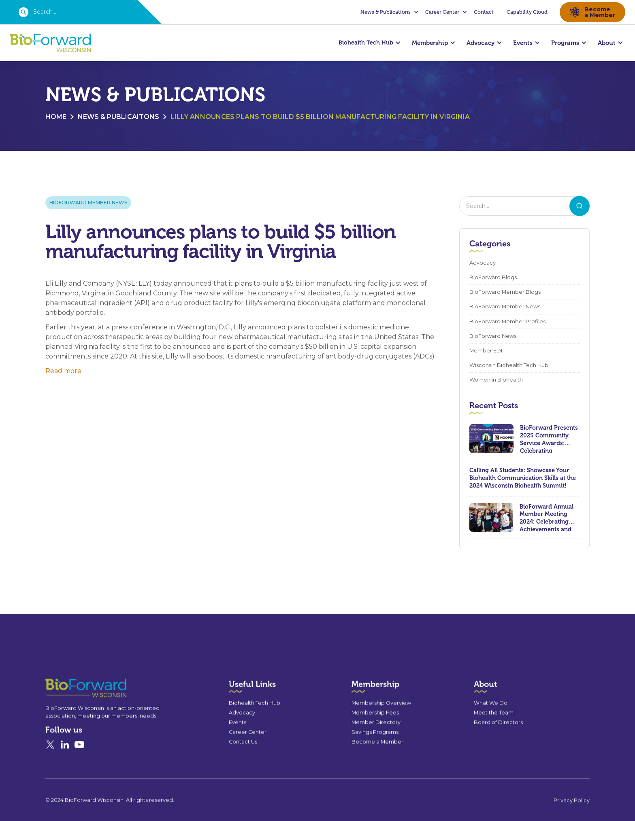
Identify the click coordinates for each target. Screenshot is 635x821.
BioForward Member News (88, 204)
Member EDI (485, 352)
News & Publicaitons (118, 118)
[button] (388, 12)
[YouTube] (79, 771)
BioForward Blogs (493, 279)
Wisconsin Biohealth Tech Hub (508, 366)
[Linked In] (65, 771)
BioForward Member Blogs (505, 293)
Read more (63, 372)
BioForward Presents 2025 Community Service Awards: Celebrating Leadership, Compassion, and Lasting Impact (549, 439)
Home (55, 118)
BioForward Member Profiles (507, 323)
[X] (50, 771)
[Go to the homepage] (71, 714)
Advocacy (482, 264)
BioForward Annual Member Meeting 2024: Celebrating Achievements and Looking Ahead (546, 518)
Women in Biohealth (496, 381)
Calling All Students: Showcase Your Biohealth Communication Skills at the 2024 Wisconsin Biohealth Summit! (522, 479)
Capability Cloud (527, 12)
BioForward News (492, 337)
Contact (484, 12)
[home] (50, 43)
